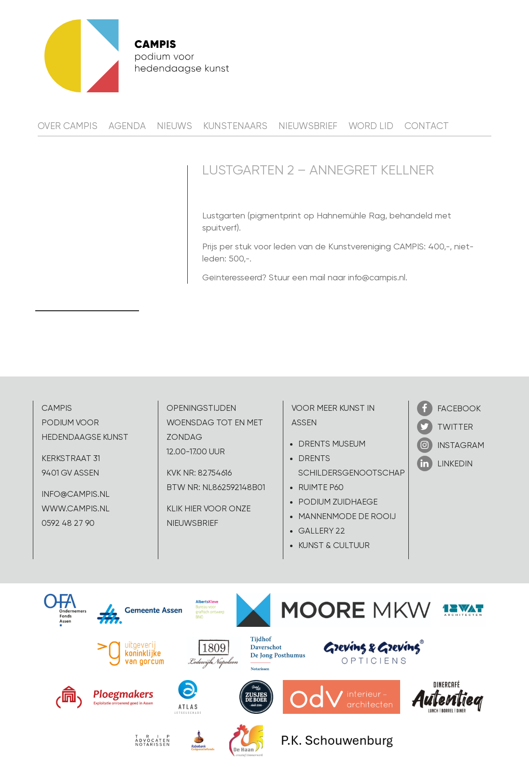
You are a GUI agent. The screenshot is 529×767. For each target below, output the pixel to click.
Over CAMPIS (67, 126)
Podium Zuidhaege (337, 502)
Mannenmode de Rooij (347, 516)
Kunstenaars (235, 126)
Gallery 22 (321, 530)
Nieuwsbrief (307, 126)
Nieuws (174, 126)
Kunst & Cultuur (334, 545)
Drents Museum (331, 444)
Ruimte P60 (321, 487)
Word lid (370, 126)
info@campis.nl (76, 494)
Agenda (127, 126)
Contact (426, 126)
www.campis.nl (76, 508)
